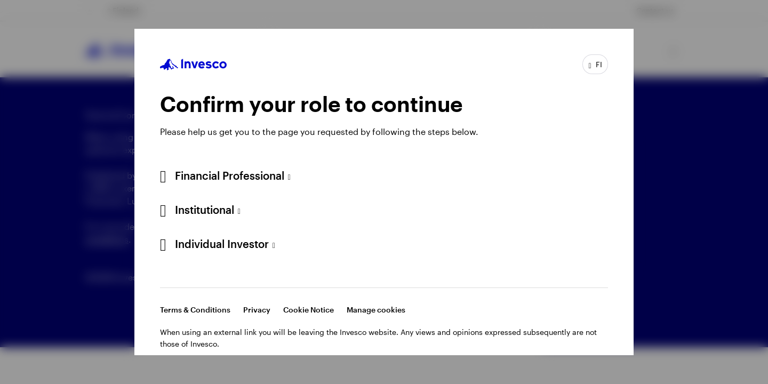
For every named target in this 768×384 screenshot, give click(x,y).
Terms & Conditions (195, 309)
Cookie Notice (308, 309)
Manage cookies (376, 310)
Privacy (256, 309)
